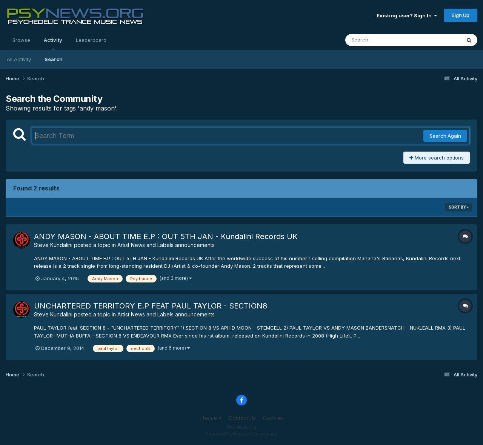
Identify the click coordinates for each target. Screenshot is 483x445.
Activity (53, 43)
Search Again (445, 136)
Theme (210, 418)
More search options (436, 158)
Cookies (273, 418)
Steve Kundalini (53, 245)
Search (54, 59)
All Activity (19, 59)
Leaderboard (91, 40)
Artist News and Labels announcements (166, 245)
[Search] (382, 40)
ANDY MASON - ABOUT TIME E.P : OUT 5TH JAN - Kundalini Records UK (166, 236)
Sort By (459, 207)
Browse (21, 40)
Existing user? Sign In (407, 15)
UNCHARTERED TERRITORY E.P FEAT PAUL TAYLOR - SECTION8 (150, 305)
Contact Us (242, 418)
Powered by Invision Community (241, 434)
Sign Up (460, 15)
